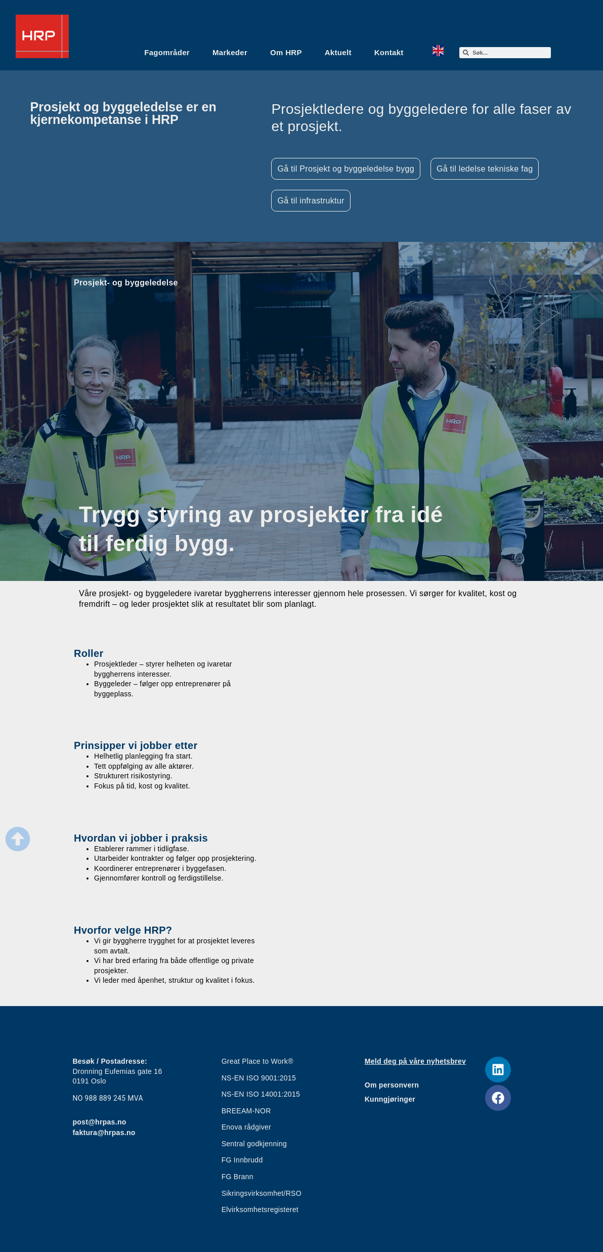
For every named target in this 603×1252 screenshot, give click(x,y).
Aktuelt (338, 52)
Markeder (229, 52)
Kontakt (389, 52)
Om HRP (286, 52)
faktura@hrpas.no (103, 1133)
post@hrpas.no (99, 1122)
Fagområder (167, 52)
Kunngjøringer (390, 1099)
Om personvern (392, 1085)
